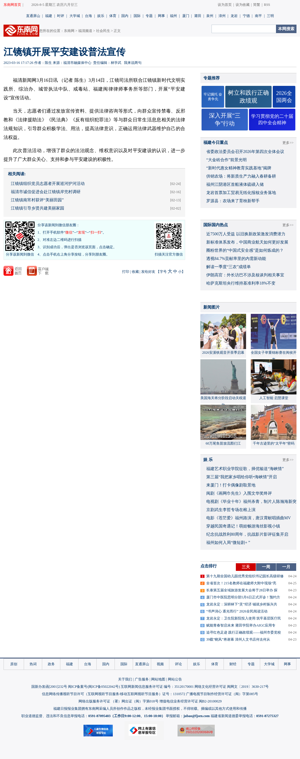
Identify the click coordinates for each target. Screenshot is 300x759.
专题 (149, 16)
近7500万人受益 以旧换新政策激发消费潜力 (245, 234)
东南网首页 (12, 5)
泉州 (209, 16)
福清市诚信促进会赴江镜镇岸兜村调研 (46, 192)
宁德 (246, 16)
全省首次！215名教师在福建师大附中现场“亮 (241, 583)
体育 (112, 16)
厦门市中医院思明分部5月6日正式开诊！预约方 (243, 597)
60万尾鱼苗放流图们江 (223, 443)
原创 (13, 664)
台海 (88, 16)
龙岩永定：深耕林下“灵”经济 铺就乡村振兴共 (241, 604)
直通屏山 (33, 16)
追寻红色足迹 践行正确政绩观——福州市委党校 (243, 632)
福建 (48, 16)
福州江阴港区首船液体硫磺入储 (235, 184)
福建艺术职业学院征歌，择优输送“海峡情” (245, 469)
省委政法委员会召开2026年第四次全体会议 (245, 151)
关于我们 (125, 679)
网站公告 (175, 679)
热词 (33, 664)
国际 (137, 16)
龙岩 (234, 16)
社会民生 (103, 31)
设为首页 (225, 5)
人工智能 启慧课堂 (273, 398)
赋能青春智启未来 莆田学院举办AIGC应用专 (240, 625)
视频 (160, 664)
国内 (124, 16)
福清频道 (85, 31)
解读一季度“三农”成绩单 (228, 267)
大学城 (74, 16)
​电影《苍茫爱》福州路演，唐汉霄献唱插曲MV (248, 518)
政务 (51, 664)
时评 (60, 16)
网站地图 (158, 679)
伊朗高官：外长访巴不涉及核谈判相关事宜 (245, 275)
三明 (270, 16)
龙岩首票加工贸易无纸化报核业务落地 (241, 192)
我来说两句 (133, 63)
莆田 (197, 16)
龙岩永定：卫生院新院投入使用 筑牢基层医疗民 (243, 618)
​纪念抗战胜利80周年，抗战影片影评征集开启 (247, 534)
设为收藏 (243, 5)
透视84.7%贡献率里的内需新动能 (236, 258)
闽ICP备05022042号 (103, 687)
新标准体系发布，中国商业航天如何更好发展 (247, 242)
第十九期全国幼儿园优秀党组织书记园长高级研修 (245, 576)
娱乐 (100, 16)
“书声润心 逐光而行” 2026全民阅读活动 (236, 611)
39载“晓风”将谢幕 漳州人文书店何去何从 (238, 639)
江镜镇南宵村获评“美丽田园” (37, 200)
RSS (267, 5)
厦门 (185, 16)
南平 (258, 16)
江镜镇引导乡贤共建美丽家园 (37, 208)
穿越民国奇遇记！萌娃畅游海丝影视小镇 (243, 526)
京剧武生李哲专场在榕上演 (230, 510)
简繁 (256, 5)
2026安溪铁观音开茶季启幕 (223, 352)
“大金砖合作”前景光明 (226, 160)
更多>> (288, 143)
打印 (125, 272)
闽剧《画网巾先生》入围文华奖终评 (239, 493)
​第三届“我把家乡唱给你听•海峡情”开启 (241, 477)
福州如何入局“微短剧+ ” (228, 542)
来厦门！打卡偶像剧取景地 (230, 485)
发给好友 (148, 272)
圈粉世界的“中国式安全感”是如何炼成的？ (245, 250)
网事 (161, 16)
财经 (232, 664)
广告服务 (142, 679)
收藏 (135, 272)
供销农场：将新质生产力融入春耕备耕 (241, 176)
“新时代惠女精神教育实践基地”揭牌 (238, 168)
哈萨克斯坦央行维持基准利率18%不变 (240, 283)
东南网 (69, 31)
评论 (178, 664)
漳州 (222, 16)
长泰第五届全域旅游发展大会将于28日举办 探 (241, 590)
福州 (173, 16)
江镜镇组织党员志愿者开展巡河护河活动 (48, 183)
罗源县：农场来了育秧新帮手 (233, 201)
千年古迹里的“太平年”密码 (274, 443)
